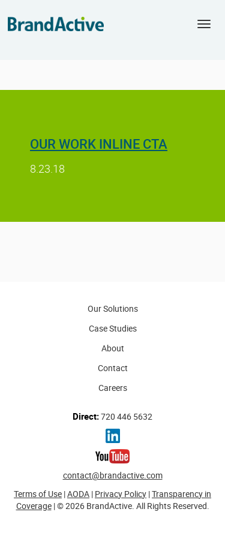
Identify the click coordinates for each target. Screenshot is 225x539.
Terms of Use (38, 493)
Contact (113, 368)
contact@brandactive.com (113, 475)
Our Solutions (113, 308)
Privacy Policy (120, 493)
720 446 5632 (112, 416)
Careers (112, 387)
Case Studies (113, 328)
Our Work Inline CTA (98, 143)
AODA (78, 493)
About (112, 348)
